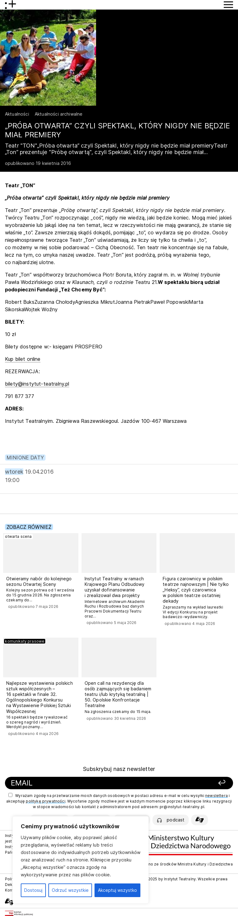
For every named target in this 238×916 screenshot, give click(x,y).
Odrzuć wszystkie (70, 890)
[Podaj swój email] (79, 783)
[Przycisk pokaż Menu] (228, 4)
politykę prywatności (45, 801)
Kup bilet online (23, 359)
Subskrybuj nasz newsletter (119, 769)
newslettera (216, 795)
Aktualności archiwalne (59, 114)
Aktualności (17, 114)
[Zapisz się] (188, 783)
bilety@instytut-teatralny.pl (37, 384)
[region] (80, 860)
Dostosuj (33, 890)
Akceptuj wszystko (117, 890)
